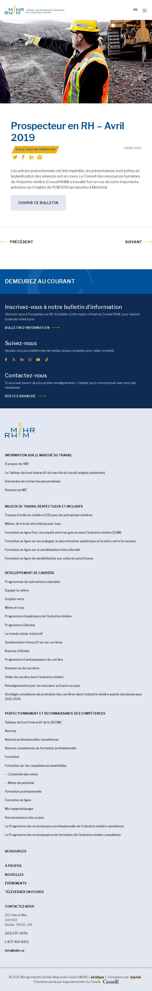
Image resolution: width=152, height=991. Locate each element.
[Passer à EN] (135, 10)
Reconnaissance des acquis (24, 817)
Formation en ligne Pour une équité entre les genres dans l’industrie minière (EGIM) (63, 532)
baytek (135, 977)
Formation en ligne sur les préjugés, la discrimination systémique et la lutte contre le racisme (70, 541)
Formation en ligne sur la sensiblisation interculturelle (42, 550)
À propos (13, 866)
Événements (15, 883)
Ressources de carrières (22, 668)
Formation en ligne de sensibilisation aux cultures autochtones (49, 558)
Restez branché (20, 396)
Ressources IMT (16, 490)
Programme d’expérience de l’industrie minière (38, 616)
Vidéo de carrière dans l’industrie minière (34, 677)
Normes (10, 731)
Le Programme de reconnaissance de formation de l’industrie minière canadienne (63, 835)
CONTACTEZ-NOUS (19, 906)
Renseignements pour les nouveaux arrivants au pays (42, 685)
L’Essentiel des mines (23, 774)
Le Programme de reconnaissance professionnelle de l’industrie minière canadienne (64, 826)
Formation (12, 757)
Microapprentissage (19, 809)
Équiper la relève (17, 590)
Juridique (97, 977)
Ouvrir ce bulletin (38, 203)
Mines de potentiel (21, 783)
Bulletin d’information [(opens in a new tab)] (27, 328)
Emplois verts (14, 599)
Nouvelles (14, 875)
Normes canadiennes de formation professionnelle (40, 748)
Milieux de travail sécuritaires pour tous (33, 524)
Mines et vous (14, 607)
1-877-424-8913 (17, 942)
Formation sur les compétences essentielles (35, 765)
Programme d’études (20, 625)
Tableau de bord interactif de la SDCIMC (33, 722)
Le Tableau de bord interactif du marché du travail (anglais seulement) (55, 473)
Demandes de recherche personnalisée (32, 481)
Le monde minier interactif (24, 634)
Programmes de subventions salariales (32, 582)
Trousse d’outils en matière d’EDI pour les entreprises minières (48, 515)
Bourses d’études (17, 651)
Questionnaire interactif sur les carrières (33, 642)
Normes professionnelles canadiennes (31, 739)
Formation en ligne (18, 800)
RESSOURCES (15, 851)
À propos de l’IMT (17, 464)
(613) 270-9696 (16, 933)
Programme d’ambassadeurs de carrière (34, 659)
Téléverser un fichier (24, 892)
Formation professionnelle (23, 791)
